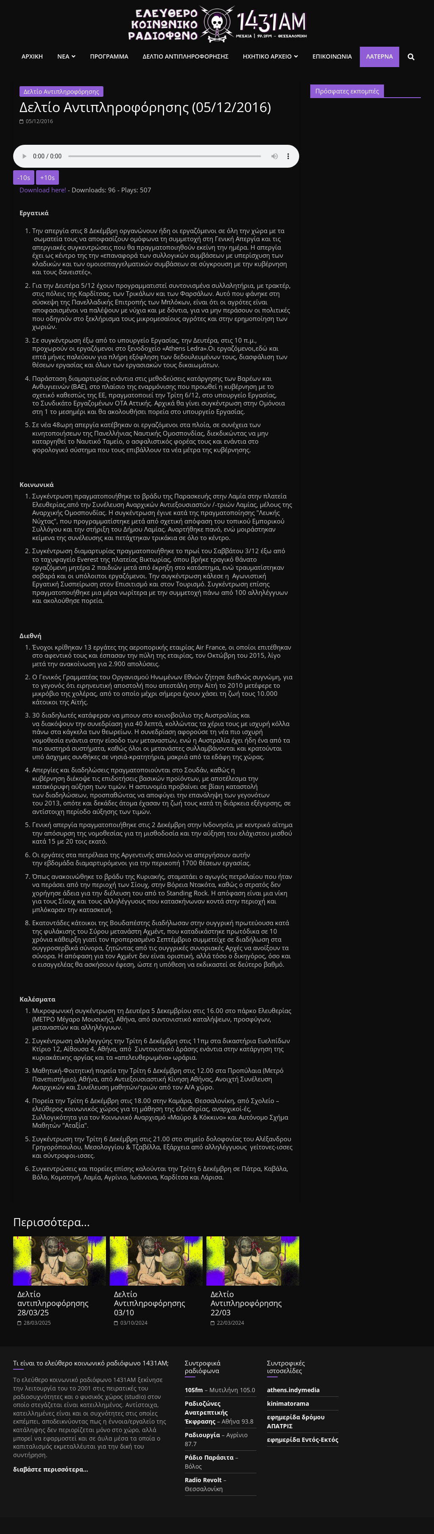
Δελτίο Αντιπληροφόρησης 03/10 (149, 1303)
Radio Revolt (203, 1480)
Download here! (43, 190)
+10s (47, 177)
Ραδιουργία (202, 1435)
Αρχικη (32, 56)
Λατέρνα (379, 56)
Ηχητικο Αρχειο (267, 56)
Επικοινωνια (332, 56)
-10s (23, 177)
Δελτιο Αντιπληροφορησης (185, 56)
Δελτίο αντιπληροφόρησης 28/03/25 (53, 1303)
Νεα (63, 56)
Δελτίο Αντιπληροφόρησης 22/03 (246, 1303)
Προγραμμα (109, 56)
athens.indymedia (293, 1390)
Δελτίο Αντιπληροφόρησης (61, 91)
